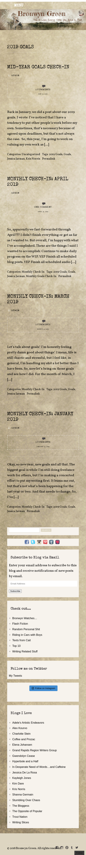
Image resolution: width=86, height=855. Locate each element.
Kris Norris (33, 159)
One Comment (43, 207)
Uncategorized (31, 154)
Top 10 (16, 645)
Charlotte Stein (21, 733)
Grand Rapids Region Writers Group (34, 750)
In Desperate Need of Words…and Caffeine (39, 766)
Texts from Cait (21, 640)
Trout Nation (19, 816)
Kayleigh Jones (21, 777)
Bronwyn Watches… (24, 618)
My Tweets (15, 675)
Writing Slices (20, 822)
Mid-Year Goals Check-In (38, 67)
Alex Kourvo (19, 728)
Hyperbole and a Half (25, 761)
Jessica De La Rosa (24, 772)
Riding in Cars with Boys (27, 634)
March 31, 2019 (43, 329)
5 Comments (43, 89)
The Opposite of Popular (27, 811)
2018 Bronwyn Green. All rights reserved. (35, 848)
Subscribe (15, 591)
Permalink (48, 159)
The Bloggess (20, 805)
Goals (67, 154)
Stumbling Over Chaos (26, 800)
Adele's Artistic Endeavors (28, 722)
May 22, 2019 (43, 94)
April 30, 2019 (43, 212)
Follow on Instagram (43, 688)
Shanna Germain (22, 794)
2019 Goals (55, 154)
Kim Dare (18, 783)
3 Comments (43, 442)
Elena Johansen (22, 744)
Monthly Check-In (33, 272)
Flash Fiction (20, 623)
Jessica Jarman (16, 159)
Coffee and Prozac (23, 739)
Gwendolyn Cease (23, 755)
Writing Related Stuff (25, 651)
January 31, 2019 (43, 447)
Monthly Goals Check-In (41, 276)
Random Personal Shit (26, 629)
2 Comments (43, 324)
